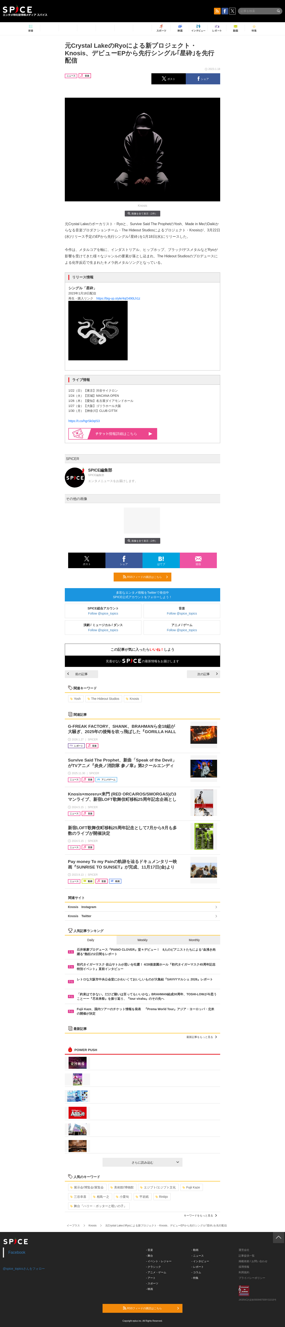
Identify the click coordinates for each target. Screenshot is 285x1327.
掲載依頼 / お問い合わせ (253, 1261)
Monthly (194, 940)
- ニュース (198, 1255)
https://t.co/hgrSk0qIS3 (84, 421)
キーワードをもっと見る (200, 1215)
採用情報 (244, 1266)
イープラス (73, 1225)
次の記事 (207, 674)
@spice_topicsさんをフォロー (24, 1268)
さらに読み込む (155, 1162)
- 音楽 (149, 1250)
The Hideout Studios (103, 698)
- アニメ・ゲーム (156, 1272)
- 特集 (195, 1277)
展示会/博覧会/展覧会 (87, 1187)
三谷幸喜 (78, 1196)
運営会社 (244, 1250)
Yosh (75, 698)
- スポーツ (152, 1283)
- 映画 (149, 1289)
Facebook (17, 1252)
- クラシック (153, 1266)
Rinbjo (161, 1196)
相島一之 (101, 1196)
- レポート (198, 1266)
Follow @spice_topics (103, 613)
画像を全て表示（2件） (142, 213)
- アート (151, 1277)
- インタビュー (200, 1261)
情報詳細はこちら (124, 434)
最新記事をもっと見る (201, 1037)
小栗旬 (122, 1196)
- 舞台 (149, 1255)
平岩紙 (142, 1196)
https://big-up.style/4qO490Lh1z (118, 298)
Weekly (142, 940)
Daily (90, 940)
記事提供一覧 (247, 1255)
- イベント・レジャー (159, 1261)
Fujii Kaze (191, 1187)
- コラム (196, 1272)
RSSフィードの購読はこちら (145, 577)
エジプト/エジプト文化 (158, 1187)
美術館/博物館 (122, 1187)
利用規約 (244, 1272)
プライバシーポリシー (252, 1277)
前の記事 (77, 674)
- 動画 (195, 1250)
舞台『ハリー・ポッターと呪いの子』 (98, 1206)
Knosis (132, 698)
